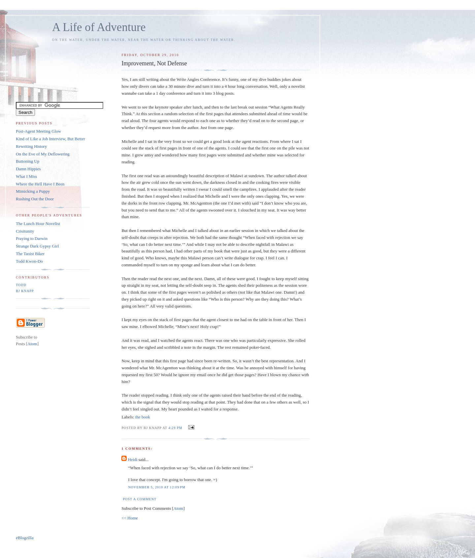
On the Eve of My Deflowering (43, 153)
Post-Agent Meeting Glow (38, 131)
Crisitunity (25, 231)
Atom (178, 508)
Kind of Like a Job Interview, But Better (50, 138)
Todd (21, 285)
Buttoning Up (27, 161)
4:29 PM (175, 428)
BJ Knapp (25, 291)
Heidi (133, 459)
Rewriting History (31, 146)
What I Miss (26, 176)
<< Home (129, 517)
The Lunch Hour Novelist (38, 223)
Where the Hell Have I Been (40, 183)
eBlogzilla (24, 537)
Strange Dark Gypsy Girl (37, 246)
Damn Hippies (28, 168)
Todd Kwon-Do (29, 261)
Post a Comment (139, 499)
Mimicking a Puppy (33, 191)
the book (142, 416)
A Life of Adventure (98, 27)
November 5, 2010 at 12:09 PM (156, 487)
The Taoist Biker (30, 253)
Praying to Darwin (32, 238)
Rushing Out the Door (35, 198)
